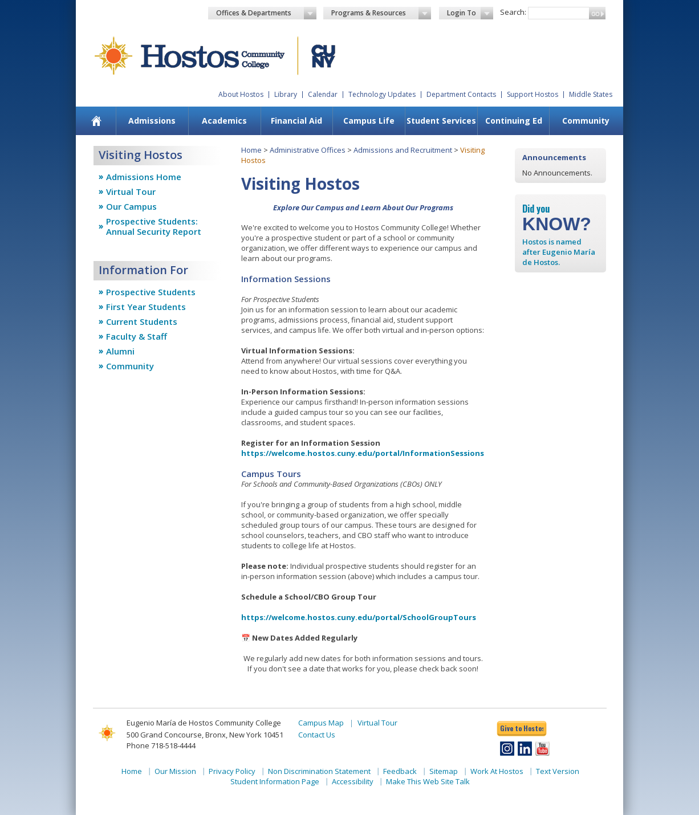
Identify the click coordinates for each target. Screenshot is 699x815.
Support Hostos (532, 94)
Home (251, 150)
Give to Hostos (521, 728)
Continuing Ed (513, 120)
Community (585, 120)
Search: (513, 12)
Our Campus (131, 206)
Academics (224, 120)
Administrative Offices (308, 150)
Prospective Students (151, 292)
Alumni (120, 351)
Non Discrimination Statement (319, 771)
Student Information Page (274, 781)
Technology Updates (382, 94)
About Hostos (240, 94)
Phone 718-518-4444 (161, 745)
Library (285, 94)
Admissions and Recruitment (402, 150)
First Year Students (146, 306)
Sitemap (443, 771)
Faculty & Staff (136, 336)
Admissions (152, 120)
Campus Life (369, 120)
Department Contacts (461, 94)
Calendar (323, 94)
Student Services (441, 120)
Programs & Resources (381, 13)
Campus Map (321, 723)
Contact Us (316, 735)
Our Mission (175, 771)
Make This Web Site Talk (428, 781)
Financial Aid (296, 120)
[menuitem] (97, 121)
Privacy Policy (232, 771)
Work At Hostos (496, 771)
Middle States (590, 94)
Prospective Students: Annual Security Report (153, 226)
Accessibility (352, 781)
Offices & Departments (266, 13)
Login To (470, 13)
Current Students (141, 321)
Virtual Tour (131, 191)
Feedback (400, 771)
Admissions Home (143, 177)
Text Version (557, 771)
